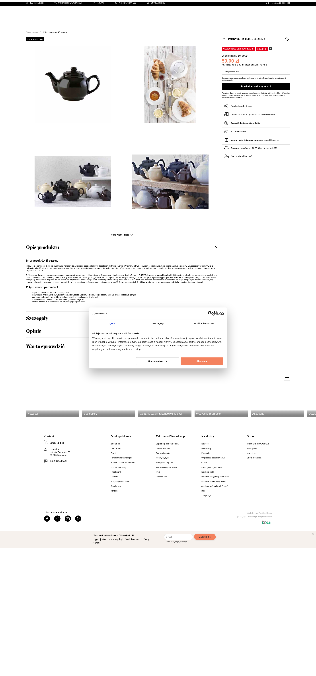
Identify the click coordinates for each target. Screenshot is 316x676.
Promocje (220, 25)
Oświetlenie (189, 25)
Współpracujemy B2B (125, 3)
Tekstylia (172, 25)
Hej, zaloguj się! (260, 13)
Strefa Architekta (156, 3)
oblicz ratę (246, 156)
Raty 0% (98, 3)
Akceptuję (202, 361)
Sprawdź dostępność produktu (245, 123)
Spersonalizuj (157, 361)
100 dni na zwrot (34, 3)
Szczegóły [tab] (158, 323)
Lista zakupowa (276, 11)
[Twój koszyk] (284, 13)
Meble (63, 25)
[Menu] (36, 25)
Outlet (205, 25)
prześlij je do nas (271, 140)
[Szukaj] (157, 13)
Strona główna (32, 32)
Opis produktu (42, 247)
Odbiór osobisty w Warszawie (68, 3)
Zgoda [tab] (111, 323)
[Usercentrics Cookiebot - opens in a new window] (210, 313)
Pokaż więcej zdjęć (121, 235)
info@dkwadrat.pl (58, 461)
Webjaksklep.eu (266, 513)
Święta (50, 25)
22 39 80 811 (284, 3)
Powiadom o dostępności (256, 86)
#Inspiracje (237, 25)
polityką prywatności (254, 78)
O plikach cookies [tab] (204, 323)
